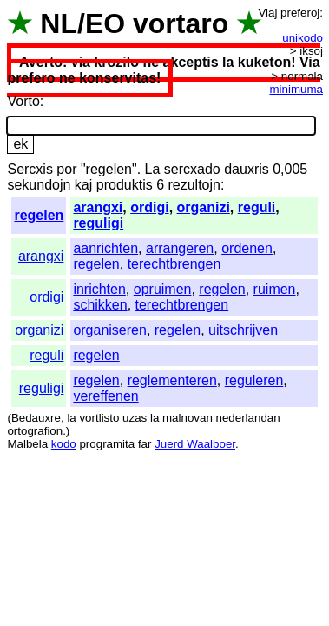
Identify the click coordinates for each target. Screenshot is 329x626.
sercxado (192, 169)
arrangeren (180, 248)
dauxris (246, 169)
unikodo (302, 37)
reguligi (98, 223)
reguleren (254, 380)
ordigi (149, 207)
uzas (134, 417)
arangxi (97, 207)
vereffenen (105, 396)
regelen (38, 215)
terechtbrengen (174, 263)
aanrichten (105, 248)
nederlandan (248, 417)
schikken (100, 304)
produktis (124, 184)
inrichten (99, 289)
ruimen (274, 289)
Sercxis (29, 169)
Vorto (23, 101)
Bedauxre (36, 417)
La (153, 169)
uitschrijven (243, 330)
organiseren (110, 330)
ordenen (247, 248)
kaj (83, 184)
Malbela (27, 443)
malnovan (187, 417)
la (71, 417)
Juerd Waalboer (195, 443)
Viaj (267, 12)
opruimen (163, 289)
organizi (203, 207)
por (66, 169)
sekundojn (38, 184)
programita (107, 443)
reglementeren (172, 380)
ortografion (35, 430)
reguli (257, 207)
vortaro (180, 23)
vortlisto (99, 417)
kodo (63, 443)
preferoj (299, 12)
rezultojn (194, 184)
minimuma (296, 89)
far (145, 443)
